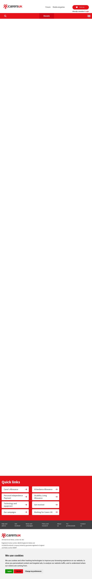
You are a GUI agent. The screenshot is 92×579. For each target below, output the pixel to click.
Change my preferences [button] (33, 571)
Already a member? (80, 11)
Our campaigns (15, 512)
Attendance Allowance (46, 489)
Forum (48, 7)
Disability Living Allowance (46, 496)
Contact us (82, 525)
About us (59, 525)
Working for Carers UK (46, 512)
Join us (80, 7)
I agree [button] (9, 571)
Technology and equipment (15, 504)
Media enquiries (59, 7)
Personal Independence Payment (15, 496)
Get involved (46, 504)
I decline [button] (18, 571)
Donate (47, 16)
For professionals (70, 525)
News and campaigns (29, 525)
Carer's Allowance (15, 489)
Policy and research (45, 525)
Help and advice (4, 525)
